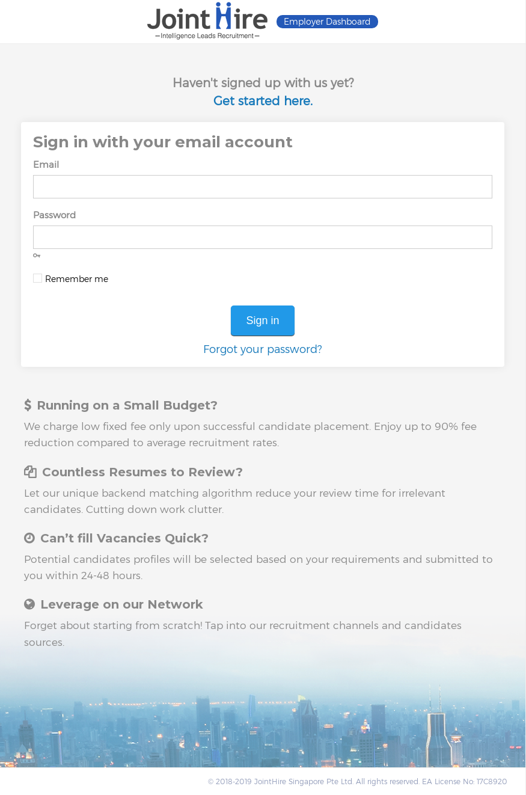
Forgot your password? (262, 349)
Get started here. (263, 101)
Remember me (76, 279)
